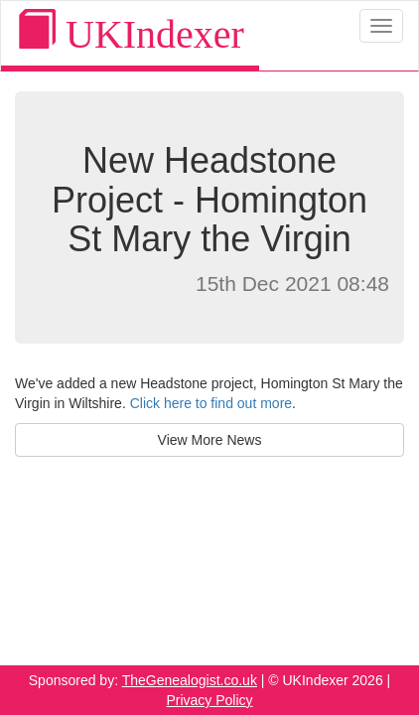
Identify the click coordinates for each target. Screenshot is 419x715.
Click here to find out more (211, 403)
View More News (210, 440)
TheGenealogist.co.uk (189, 680)
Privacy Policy (209, 700)
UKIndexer (130, 33)
